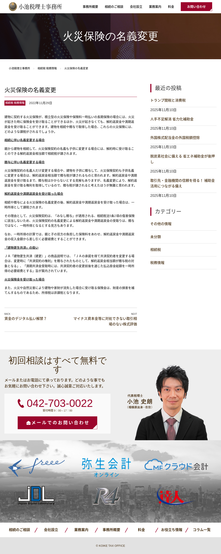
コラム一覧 (202, 530)
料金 (171, 6)
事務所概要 (90, 6)
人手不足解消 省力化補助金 (172, 119)
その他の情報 (160, 224)
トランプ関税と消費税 (168, 100)
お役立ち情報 (171, 530)
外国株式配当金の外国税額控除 (175, 138)
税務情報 (51, 68)
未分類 (155, 237)
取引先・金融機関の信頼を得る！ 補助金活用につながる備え (182, 183)
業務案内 (155, 6)
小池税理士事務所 (35, 6)
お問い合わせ (196, 6)
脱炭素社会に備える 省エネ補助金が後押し (182, 159)
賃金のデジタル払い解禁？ (25, 319)
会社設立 (136, 6)
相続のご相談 (114, 6)
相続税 (42, 68)
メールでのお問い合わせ (60, 422)
